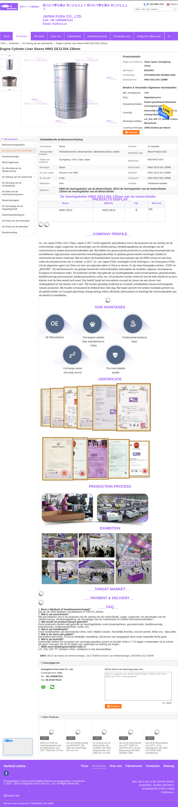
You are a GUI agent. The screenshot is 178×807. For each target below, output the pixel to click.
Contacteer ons (122, 36)
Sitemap (168, 766)
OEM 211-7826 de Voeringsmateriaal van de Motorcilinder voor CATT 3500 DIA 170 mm (51, 747)
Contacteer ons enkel (42, 803)
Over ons (56, 36)
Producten (21, 36)
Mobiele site (11, 795)
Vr (169, 36)
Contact (133, 132)
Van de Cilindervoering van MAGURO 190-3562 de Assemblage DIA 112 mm (77, 747)
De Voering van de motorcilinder (37, 43)
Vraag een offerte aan (149, 36)
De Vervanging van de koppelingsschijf (12, 207)
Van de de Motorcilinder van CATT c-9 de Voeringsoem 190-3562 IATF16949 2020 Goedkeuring (156, 748)
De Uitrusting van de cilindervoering (11, 169)
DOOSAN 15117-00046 (142, 656)
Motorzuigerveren (10, 162)
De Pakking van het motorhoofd (17, 177)
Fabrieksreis (74, 36)
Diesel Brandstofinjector (13, 215)
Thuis (6, 36)
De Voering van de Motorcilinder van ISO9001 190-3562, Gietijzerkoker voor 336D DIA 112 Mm (102, 748)
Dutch (173, 4)
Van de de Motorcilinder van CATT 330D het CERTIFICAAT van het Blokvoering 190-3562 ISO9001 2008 (130, 748)
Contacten (153, 766)
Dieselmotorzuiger (10, 156)
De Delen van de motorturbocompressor (12, 193)
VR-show (39, 36)
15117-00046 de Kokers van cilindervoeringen (108, 656)
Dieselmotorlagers (10, 200)
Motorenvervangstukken (13, 145)
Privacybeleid (11, 781)
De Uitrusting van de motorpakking (11, 184)
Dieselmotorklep (9, 232)
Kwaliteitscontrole (97, 36)
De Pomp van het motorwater (16, 221)
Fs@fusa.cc (167, 792)
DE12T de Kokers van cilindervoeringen (66, 656)
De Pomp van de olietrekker (15, 226)
